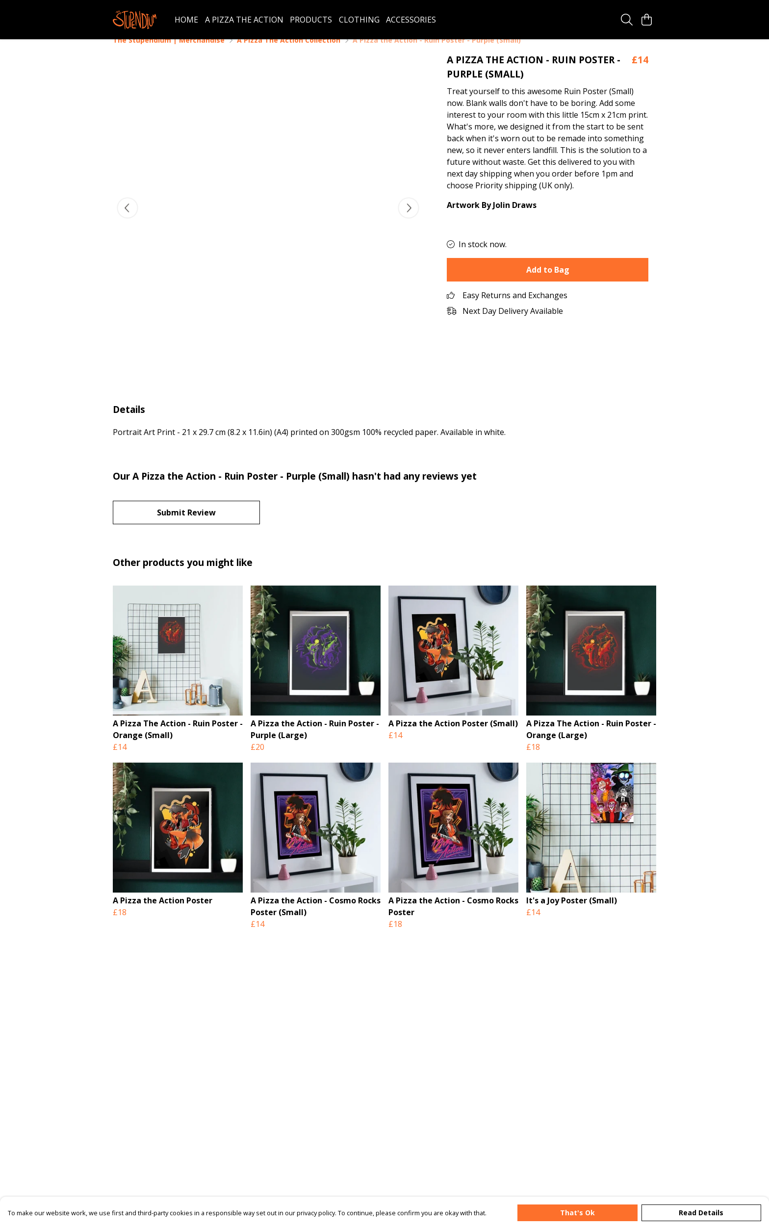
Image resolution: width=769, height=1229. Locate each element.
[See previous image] (127, 220)
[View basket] (646, 19)
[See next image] (408, 220)
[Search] (627, 19)
